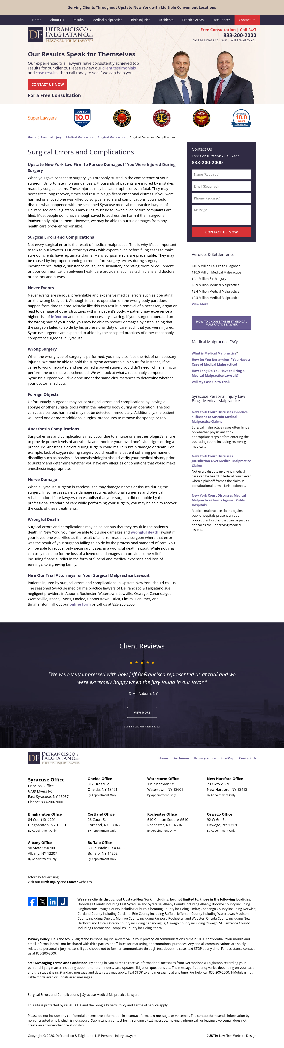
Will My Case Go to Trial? (211, 382)
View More (200, 304)
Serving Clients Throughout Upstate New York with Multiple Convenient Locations (142, 7)
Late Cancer (221, 20)
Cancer (72, 882)
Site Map (227, 758)
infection (59, 316)
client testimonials (119, 68)
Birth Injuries (140, 20)
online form (80, 604)
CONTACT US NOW (47, 84)
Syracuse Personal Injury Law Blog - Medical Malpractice (218, 398)
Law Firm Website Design (231, 1036)
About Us (57, 20)
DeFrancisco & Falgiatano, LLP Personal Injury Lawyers (96, 1036)
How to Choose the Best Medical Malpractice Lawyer (221, 323)
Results (78, 20)
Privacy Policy (205, 758)
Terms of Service (146, 1005)
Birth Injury (50, 882)
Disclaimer (181, 758)
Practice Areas (193, 20)
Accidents (166, 20)
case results (47, 73)
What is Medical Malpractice (214, 353)
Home (36, 20)
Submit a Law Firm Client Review (142, 726)
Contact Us (247, 20)
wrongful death (144, 532)
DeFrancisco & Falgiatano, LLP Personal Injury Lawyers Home (60, 35)
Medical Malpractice (107, 20)
